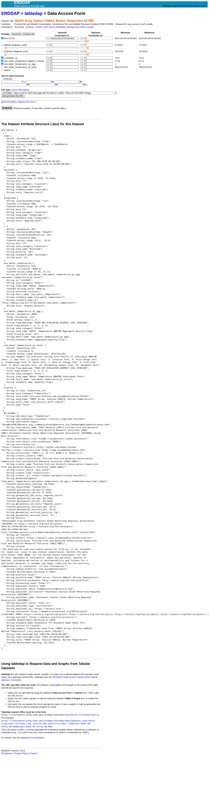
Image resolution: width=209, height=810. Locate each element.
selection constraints (11, 680)
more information (20, 90)
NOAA (183, 6)
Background (73, 27)
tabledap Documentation (32, 737)
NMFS (189, 6)
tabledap (33, 13)
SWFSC (197, 6)
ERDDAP (10, 13)
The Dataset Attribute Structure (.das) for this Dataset (42, 124)
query (94, 715)
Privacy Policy (21, 753)
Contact (33, 753)
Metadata (61, 27)
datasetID (71, 715)
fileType (83, 715)
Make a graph (87, 27)
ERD (203, 6)
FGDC (39, 27)
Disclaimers (6, 753)
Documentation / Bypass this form (18, 102)
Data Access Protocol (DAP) (77, 677)
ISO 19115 (49, 27)
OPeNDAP (57, 677)
